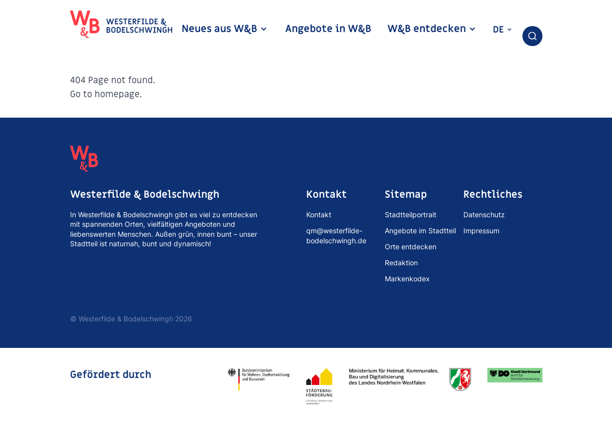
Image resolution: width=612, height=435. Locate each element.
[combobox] (532, 36)
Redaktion (401, 262)
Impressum (481, 230)
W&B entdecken (431, 29)
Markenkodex (407, 278)
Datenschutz (484, 214)
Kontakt (318, 214)
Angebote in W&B (328, 29)
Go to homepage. (106, 94)
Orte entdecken (410, 246)
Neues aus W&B (225, 29)
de (502, 30)
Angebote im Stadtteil (420, 230)
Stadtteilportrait (410, 214)
